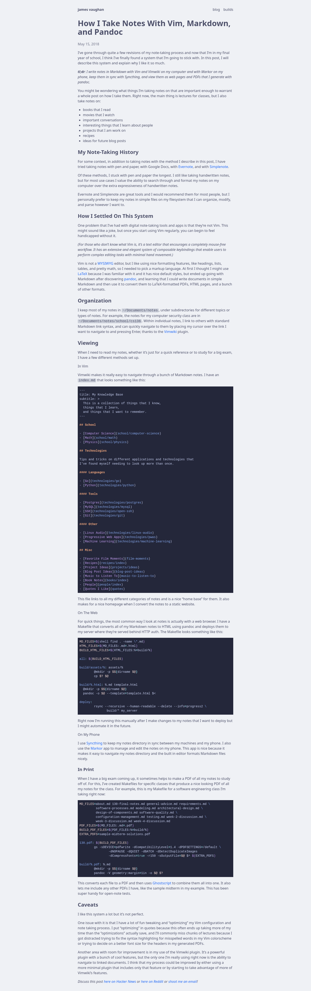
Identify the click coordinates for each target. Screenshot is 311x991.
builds (228, 9)
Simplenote (219, 166)
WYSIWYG (105, 263)
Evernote (185, 166)
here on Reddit (152, 981)
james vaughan (91, 9)
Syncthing (94, 743)
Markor (97, 748)
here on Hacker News (120, 981)
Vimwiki (170, 331)
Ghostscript (162, 883)
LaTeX (82, 273)
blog (217, 9)
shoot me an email (182, 981)
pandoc (130, 279)
